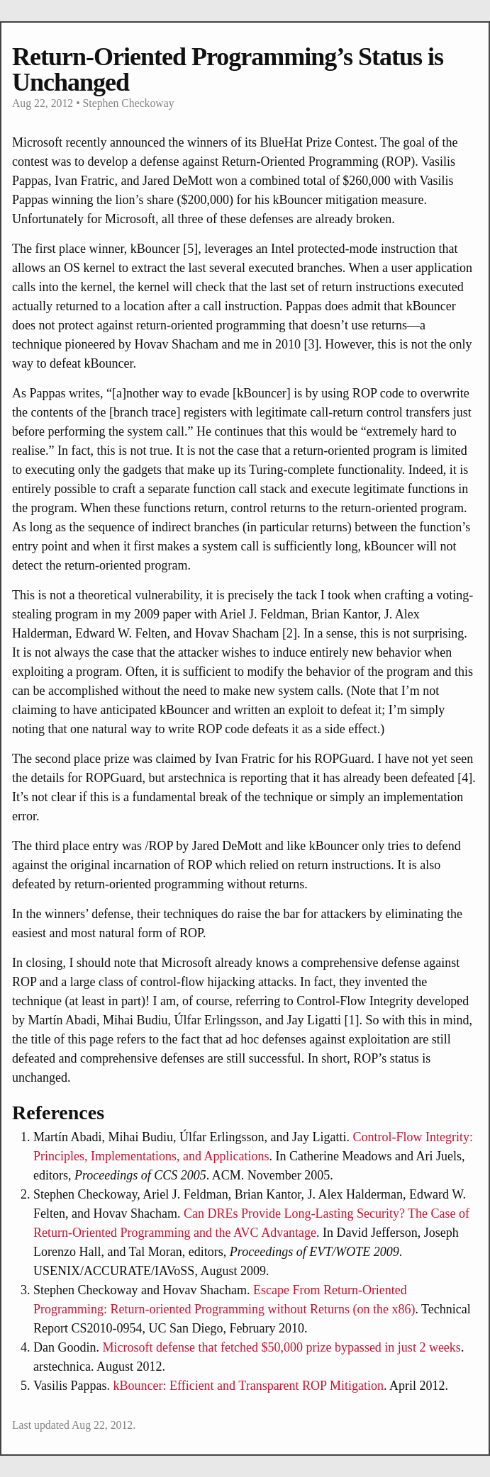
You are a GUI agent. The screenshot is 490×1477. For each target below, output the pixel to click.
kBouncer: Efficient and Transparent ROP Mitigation (248, 1386)
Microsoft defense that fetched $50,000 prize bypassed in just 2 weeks (282, 1347)
